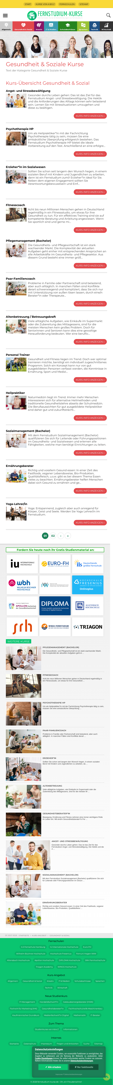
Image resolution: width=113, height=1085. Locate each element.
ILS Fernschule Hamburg (33, 947)
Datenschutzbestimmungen (81, 1061)
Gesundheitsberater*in (53, 1009)
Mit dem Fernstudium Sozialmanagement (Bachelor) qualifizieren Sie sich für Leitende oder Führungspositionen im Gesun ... (55, 885)
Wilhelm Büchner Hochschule (30, 954)
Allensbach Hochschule (18, 960)
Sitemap (84, 4)
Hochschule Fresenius (60, 954)
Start (28, 4)
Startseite (24, 936)
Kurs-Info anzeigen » (90, 115)
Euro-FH (87, 947)
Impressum (46, 1044)
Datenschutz (30, 1044)
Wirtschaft (62, 988)
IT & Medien (64, 981)
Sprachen (100, 981)
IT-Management (27, 1002)
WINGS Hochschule (67, 967)
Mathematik (80, 1015)
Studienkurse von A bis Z (47, 1029)
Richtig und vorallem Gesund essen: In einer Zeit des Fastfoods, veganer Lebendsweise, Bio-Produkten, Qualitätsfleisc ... (55, 912)
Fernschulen (67, 4)
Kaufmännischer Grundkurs (25, 1015)
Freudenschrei (74, 1082)
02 (53, 536)
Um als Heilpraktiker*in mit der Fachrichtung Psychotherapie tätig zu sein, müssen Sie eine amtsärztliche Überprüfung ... (55, 713)
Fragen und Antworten (68, 1044)
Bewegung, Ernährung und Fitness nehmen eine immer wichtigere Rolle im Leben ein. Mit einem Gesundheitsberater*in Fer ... (55, 823)
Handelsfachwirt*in (49, 1002)
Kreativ (50, 981)
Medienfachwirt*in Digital (56, 1015)
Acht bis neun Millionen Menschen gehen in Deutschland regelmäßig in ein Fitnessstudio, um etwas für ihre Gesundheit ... (55, 685)
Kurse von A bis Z (45, 4)
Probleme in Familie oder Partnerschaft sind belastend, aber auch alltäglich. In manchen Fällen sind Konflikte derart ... (55, 740)
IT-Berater (95, 1015)
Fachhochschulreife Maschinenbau (85, 1009)
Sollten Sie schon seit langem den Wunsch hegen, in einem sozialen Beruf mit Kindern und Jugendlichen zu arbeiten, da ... (55, 768)
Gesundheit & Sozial (60, 936)
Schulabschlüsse (83, 981)
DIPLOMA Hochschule (69, 960)
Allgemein (13, 981)
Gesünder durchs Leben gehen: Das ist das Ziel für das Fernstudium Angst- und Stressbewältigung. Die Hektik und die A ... (55, 854)
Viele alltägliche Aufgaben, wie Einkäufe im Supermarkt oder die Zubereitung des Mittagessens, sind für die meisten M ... (55, 796)
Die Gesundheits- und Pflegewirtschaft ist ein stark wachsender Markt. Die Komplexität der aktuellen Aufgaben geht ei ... (55, 657)
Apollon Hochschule (44, 960)
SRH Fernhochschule (95, 960)
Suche (86, 1044)
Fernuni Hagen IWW (86, 954)
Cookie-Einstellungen (44, 1058)
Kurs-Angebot (39, 936)
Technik (49, 988)
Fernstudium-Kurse (60, 15)
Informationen (70, 1029)
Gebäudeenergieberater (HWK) (78, 1002)
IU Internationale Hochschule (64, 947)
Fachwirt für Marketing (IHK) (23, 1009)
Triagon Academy (44, 967)
